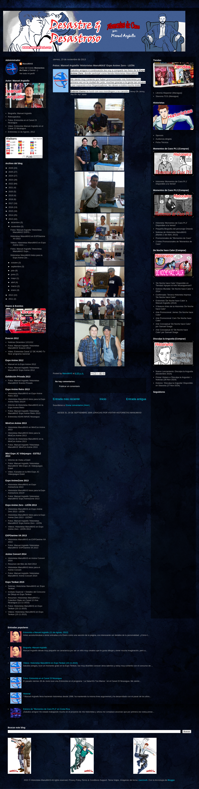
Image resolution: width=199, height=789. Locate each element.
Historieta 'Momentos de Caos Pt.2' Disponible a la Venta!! (171, 224)
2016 (11, 207)
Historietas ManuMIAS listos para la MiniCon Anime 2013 (24, 434)
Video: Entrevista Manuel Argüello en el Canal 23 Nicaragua (25, 127)
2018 (11, 199)
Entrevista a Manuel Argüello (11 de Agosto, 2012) (45, 632)
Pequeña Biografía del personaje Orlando (174, 229)
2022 (11, 183)
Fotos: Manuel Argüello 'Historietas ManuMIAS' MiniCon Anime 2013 (23, 446)
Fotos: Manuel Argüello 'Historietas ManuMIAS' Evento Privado (23, 381)
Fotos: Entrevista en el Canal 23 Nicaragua (42, 678)
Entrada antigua (136, 399)
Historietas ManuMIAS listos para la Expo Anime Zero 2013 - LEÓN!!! (26, 516)
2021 (11, 187)
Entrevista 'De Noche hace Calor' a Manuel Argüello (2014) (171, 301)
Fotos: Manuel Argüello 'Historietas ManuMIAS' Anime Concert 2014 (23, 574)
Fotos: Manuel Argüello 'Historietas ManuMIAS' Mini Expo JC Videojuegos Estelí (25, 465)
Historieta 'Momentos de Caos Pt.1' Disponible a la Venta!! (171, 182)
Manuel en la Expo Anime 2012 (22, 364)
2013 (11, 219)
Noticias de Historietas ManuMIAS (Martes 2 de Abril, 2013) (171, 233)
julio (13, 270)
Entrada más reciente (66, 399)
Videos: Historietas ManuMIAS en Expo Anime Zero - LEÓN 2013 (25, 528)
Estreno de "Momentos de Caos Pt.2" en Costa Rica (46, 709)
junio (13, 274)
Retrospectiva (14, 117)
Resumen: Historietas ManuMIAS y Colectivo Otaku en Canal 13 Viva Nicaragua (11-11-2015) (23, 600)
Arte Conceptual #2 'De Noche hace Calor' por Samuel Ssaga (172, 331)
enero (14, 290)
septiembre (16, 266)
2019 (11, 195)
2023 (11, 180)
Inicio (103, 399)
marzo (14, 286)
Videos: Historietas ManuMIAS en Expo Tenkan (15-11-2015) (25, 613)
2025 (11, 172)
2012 (11, 295)
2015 (11, 211)
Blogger (171, 780)
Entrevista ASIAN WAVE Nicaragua (23, 417)
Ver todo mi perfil (27, 73)
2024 (11, 176)
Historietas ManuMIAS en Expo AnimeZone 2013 (22, 485)
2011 (11, 299)
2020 (11, 191)
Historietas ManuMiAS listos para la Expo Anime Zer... (26, 256)
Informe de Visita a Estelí (19, 460)
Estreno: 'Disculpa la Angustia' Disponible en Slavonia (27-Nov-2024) (174, 384)
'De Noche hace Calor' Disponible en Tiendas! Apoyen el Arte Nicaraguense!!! (174, 284)
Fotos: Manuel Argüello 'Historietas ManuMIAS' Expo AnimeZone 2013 (23, 497)
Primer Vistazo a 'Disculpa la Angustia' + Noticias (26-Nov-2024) (174, 378)
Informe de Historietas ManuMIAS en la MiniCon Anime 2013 (25, 440)
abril (13, 282)
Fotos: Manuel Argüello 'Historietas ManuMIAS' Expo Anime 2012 (23, 368)
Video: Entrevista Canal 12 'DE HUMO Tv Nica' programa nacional (26, 352)
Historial (26, 693)
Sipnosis (159, 135)
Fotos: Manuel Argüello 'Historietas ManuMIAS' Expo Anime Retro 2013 (24, 412)
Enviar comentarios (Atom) (78, 405)
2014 (11, 215)
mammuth (143, 780)
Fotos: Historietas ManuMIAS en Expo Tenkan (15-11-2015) (25, 607)
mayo (13, 278)
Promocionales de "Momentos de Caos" (173, 238)
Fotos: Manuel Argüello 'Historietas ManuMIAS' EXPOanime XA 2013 (23, 546)
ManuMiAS (28, 64)
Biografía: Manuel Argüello (20, 113)
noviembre (16, 226)
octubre (14, 262)
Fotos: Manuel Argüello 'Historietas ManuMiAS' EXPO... (26, 231)
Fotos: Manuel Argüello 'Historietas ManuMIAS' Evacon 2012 (23, 346)
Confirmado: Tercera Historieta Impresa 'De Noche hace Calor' (173, 296)
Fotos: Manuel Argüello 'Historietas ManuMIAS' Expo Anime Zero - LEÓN (25, 522)
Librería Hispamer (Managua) (169, 93)
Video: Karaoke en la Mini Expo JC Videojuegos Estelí (23, 473)
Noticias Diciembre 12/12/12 (20, 342)
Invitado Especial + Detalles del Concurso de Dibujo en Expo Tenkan (26, 593)
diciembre (15, 222)
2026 (11, 168)
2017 (11, 203)
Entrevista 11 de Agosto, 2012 (21, 132)
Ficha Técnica (162, 142)
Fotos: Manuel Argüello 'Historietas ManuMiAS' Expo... (26, 250)
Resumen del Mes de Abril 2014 (22, 564)
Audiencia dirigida (164, 139)
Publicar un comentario (69, 386)
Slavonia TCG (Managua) (167, 96)
